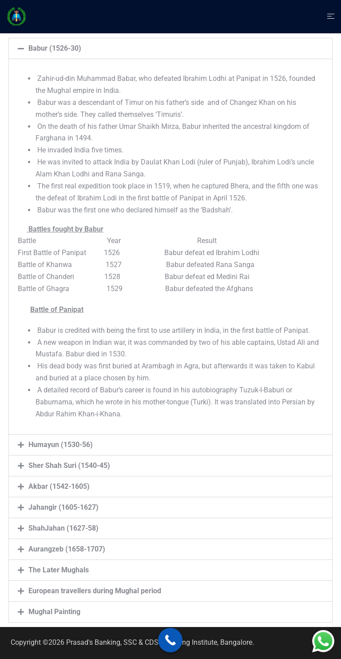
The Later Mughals (58, 570)
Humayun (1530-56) (60, 444)
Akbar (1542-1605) (59, 486)
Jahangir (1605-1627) (63, 507)
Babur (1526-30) (54, 48)
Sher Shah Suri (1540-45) (69, 465)
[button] (170, 48)
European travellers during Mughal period (94, 591)
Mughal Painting (54, 611)
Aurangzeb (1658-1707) (66, 549)
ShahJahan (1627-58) (63, 528)
